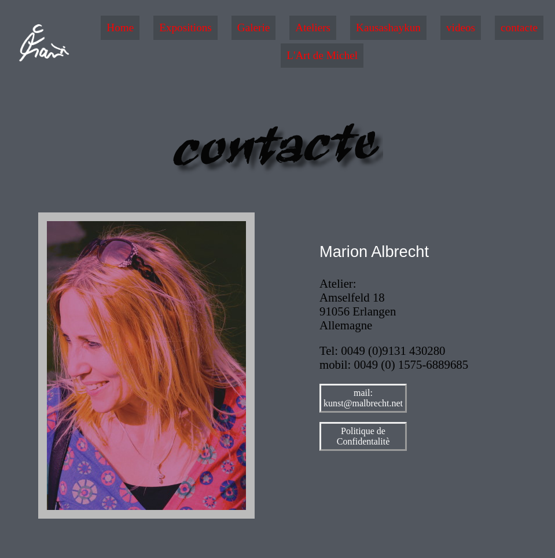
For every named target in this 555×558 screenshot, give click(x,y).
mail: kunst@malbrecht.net (363, 398)
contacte (519, 27)
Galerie (253, 27)
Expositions (185, 27)
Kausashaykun (388, 27)
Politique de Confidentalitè (363, 436)
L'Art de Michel (322, 55)
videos (460, 27)
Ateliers (312, 27)
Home (120, 27)
